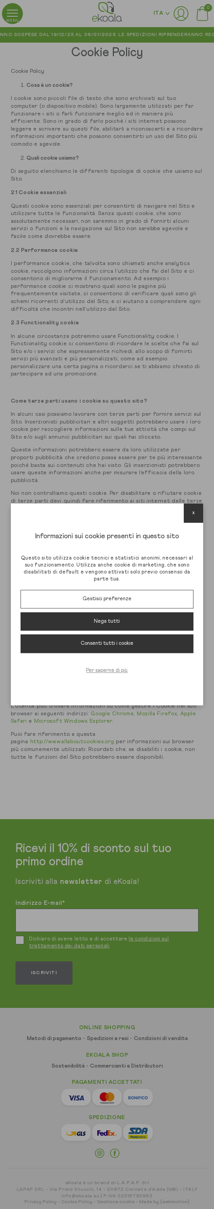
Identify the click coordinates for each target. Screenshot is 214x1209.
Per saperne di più (107, 670)
